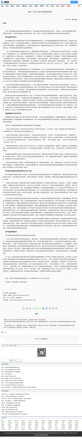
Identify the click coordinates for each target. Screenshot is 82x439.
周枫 (29, 427)
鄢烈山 (43, 421)
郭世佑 (36, 425)
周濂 (3, 425)
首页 (2, 6)
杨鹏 (9, 425)
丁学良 (30, 421)
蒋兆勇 (36, 427)
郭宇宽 (10, 423)
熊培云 (76, 425)
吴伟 (43, 427)
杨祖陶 (23, 423)
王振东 (50, 425)
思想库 (62, 6)
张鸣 (63, 423)
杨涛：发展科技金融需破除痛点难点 (10, 367)
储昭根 (70, 427)
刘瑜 (56, 427)
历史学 (52, 6)
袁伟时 (63, 425)
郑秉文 (43, 429)
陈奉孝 (30, 425)
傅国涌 (50, 421)
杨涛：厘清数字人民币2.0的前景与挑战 (11, 378)
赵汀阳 (43, 423)
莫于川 (50, 429)
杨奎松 (70, 423)
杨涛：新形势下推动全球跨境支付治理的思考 (13, 380)
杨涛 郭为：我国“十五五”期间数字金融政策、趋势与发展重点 (16, 398)
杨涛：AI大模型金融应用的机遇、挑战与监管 (13, 385)
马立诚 (16, 423)
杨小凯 (16, 429)
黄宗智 (63, 421)
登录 (39, 339)
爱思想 (5, 2)
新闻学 (36, 6)
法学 (7, 6)
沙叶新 (50, 427)
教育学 (42, 6)
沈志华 (30, 423)
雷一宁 (23, 427)
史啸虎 (70, 425)
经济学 (12, 6)
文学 (47, 6)
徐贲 (3, 423)
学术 (8, 297)
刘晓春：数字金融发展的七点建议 (10, 409)
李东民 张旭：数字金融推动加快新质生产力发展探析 (14, 414)
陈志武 (76, 421)
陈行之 (10, 421)
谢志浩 (63, 429)
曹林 (36, 421)
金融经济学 (19, 297)
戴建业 (50, 423)
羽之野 (56, 429)
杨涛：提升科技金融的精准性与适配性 (11, 369)
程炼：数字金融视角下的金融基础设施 (11, 405)
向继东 (36, 423)
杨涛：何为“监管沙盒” (7, 374)
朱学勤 (30, 429)
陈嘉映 (56, 421)
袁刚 (9, 429)
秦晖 (3, 421)
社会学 (30, 6)
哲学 (58, 6)
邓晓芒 (16, 425)
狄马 (56, 425)
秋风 (3, 427)
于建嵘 (70, 421)
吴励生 (23, 429)
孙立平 (70, 429)
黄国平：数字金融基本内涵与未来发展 (11, 403)
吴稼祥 (76, 427)
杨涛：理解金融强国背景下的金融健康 (11, 371)
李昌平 (56, 423)
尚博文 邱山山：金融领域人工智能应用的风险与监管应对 (15, 394)
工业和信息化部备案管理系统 (41, 435)
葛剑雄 (63, 427)
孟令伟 (16, 427)
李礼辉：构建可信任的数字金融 (9, 407)
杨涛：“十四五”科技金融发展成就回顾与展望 (12, 383)
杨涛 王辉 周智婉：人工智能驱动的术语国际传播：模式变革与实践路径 (19, 387)
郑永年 (16, 421)
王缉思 (23, 425)
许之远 (3, 429)
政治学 (18, 6)
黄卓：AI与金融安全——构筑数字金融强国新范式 (14, 400)
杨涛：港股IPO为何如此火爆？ (9, 376)
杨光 (76, 429)
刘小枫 (10, 427)
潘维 (36, 429)
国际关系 (24, 6)
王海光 (76, 423)
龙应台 (23, 421)
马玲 (43, 425)
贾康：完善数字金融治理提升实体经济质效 (12, 412)
